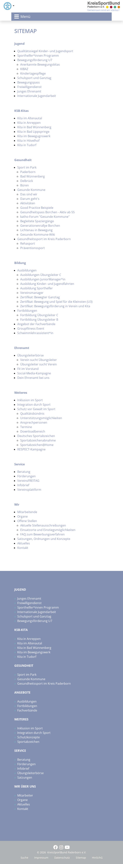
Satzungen (24, 777)
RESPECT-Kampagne (31, 449)
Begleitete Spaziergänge (37, 221)
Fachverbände (27, 710)
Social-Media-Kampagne (34, 373)
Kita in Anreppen (29, 123)
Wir (16, 504)
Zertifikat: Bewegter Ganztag (40, 297)
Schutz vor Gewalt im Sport (36, 409)
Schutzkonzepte (28, 737)
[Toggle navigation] (61, 16)
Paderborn (27, 172)
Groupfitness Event (30, 328)
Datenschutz (62, 857)
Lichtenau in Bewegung (36, 230)
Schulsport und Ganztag (34, 78)
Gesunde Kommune (31, 190)
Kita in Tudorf (26, 145)
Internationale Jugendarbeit (36, 96)
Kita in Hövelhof (28, 141)
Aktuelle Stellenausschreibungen (43, 525)
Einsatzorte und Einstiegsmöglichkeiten (47, 530)
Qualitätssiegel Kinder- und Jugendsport (45, 51)
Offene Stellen (27, 521)
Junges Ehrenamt (29, 91)
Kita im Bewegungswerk (33, 652)
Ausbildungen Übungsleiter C (40, 275)
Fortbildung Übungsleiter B (39, 320)
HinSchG (97, 857)
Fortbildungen (27, 311)
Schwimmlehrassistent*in (35, 333)
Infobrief (23, 485)
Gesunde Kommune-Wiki (37, 235)
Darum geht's (29, 199)
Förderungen (26, 476)
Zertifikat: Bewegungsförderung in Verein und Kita (55, 306)
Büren (24, 185)
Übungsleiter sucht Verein (38, 364)
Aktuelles (23, 543)
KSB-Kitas (21, 111)
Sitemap (81, 857)
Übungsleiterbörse (30, 355)
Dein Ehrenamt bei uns (33, 378)
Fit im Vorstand (28, 369)
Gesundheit (23, 160)
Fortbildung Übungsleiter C (39, 315)
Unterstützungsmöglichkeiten (41, 418)
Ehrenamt (21, 348)
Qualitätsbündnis (32, 413)
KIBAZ (24, 69)
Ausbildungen (27, 270)
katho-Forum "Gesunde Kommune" (44, 217)
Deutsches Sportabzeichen (36, 436)
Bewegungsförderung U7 (34, 60)
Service (19, 464)
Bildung (20, 263)
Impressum (41, 857)
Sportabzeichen (28, 742)
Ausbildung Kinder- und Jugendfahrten (47, 284)
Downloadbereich (32, 431)
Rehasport (27, 243)
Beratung (23, 472)
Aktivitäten (27, 203)
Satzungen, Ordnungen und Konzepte (43, 539)
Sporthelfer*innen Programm (38, 56)
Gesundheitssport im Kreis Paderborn (44, 239)
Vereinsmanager (31, 293)
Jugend (19, 44)
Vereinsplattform (29, 490)
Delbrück (26, 181)
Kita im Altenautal (29, 118)
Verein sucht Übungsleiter (38, 360)
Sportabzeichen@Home (37, 445)
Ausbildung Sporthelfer (36, 288)
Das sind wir (28, 194)
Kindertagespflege (33, 73)
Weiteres (20, 393)
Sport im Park (26, 167)
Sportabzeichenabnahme (38, 440)
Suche (24, 857)
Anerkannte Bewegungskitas (40, 64)
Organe (22, 516)
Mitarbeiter (25, 795)
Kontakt (22, 548)
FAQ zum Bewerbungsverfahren (42, 534)
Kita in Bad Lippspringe (33, 132)
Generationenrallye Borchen (40, 226)
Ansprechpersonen (33, 422)
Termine (26, 427)
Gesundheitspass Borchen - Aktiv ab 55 (47, 212)
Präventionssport (32, 248)
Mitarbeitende (27, 512)
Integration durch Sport (34, 405)
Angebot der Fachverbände (36, 324)
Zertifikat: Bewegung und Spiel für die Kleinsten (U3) (56, 302)
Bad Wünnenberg (32, 176)
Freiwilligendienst (29, 87)
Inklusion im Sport (30, 400)
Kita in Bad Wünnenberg (34, 127)
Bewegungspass (28, 82)
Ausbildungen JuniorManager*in (42, 279)
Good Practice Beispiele (36, 208)
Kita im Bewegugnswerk (33, 136)
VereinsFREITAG (28, 481)
